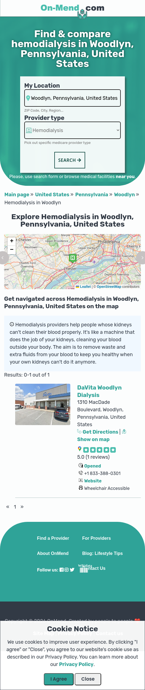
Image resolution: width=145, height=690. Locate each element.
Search (69, 160)
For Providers (96, 538)
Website (92, 481)
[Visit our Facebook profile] (61, 570)
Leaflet (83, 287)
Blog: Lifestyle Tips (102, 553)
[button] (72, 258)
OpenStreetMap (109, 287)
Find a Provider (53, 538)
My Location (42, 85)
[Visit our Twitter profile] (72, 570)
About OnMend (53, 553)
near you (125, 176)
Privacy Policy (76, 664)
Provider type (44, 117)
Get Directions (98, 432)
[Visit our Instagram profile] (66, 570)
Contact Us (93, 568)
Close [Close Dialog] (88, 679)
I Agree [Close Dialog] (58, 679)
